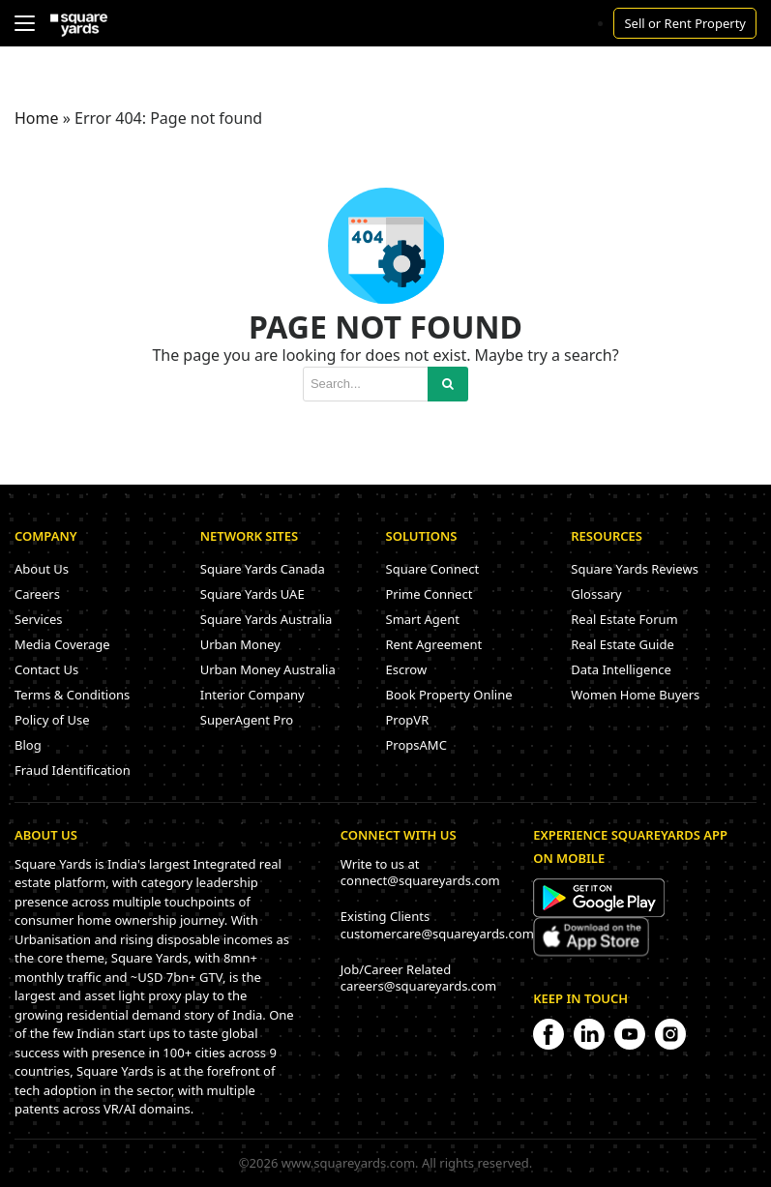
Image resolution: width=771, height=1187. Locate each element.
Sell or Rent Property (685, 23)
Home (37, 118)
